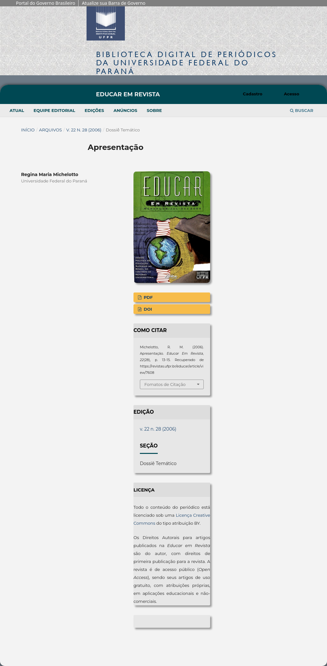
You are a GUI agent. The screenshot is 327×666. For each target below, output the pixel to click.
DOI (147, 309)
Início (28, 129)
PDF (147, 297)
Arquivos (50, 129)
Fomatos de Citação (165, 384)
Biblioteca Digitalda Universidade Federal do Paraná (186, 62)
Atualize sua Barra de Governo (113, 3)
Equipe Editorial (54, 110)
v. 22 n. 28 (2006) (84, 129)
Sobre (154, 110)
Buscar (301, 110)
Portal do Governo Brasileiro (45, 3)
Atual (17, 110)
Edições (94, 110)
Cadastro (252, 93)
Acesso (291, 93)
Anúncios (125, 110)
